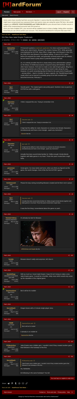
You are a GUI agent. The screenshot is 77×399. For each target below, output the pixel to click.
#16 (72, 356)
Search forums (14, 15)
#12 (72, 287)
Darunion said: (26, 119)
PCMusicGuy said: (27, 360)
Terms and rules (51, 392)
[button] (22, 12)
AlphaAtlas (7, 40)
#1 (72, 44)
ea (29, 40)
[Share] (69, 44)
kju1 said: (25, 144)
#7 (72, 179)
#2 (72, 83)
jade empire (41, 40)
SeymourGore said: (27, 323)
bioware (25, 40)
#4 (72, 115)
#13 (72, 304)
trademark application (42, 48)
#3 (72, 98)
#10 (72, 255)
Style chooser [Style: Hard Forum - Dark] (8, 392)
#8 (72, 194)
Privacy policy (62, 392)
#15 (72, 341)
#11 (72, 270)
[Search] (73, 12)
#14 (72, 319)
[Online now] (3, 100)
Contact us (42, 392)
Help (68, 392)
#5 (72, 140)
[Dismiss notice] (73, 20)
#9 (72, 214)
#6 (72, 164)
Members (29, 12)
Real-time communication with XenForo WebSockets (44, 396)
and (28, 249)
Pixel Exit (26, 396)
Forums (7, 12)
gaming (34, 40)
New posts (17, 12)
